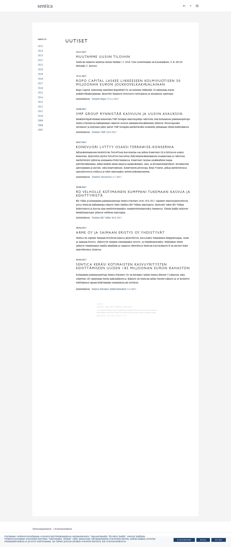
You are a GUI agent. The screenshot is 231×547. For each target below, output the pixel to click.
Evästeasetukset (63, 529)
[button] (197, 6)
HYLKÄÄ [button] (203, 540)
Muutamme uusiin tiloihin (103, 57)
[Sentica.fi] (39, 6)
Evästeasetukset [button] (184, 540)
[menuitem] (185, 6)
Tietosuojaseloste (41, 529)
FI (190, 6)
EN (184, 6)
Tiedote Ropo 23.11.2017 (105, 99)
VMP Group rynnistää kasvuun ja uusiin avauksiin (129, 114)
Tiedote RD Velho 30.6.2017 (107, 217)
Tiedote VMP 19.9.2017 (104, 132)
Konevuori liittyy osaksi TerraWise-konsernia (125, 147)
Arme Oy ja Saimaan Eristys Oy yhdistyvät (122, 233)
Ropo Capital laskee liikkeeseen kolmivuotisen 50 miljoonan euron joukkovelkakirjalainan (128, 82)
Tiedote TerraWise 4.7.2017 (107, 177)
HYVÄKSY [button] (218, 540)
